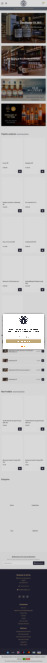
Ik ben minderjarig (23, 337)
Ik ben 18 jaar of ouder (23, 341)
